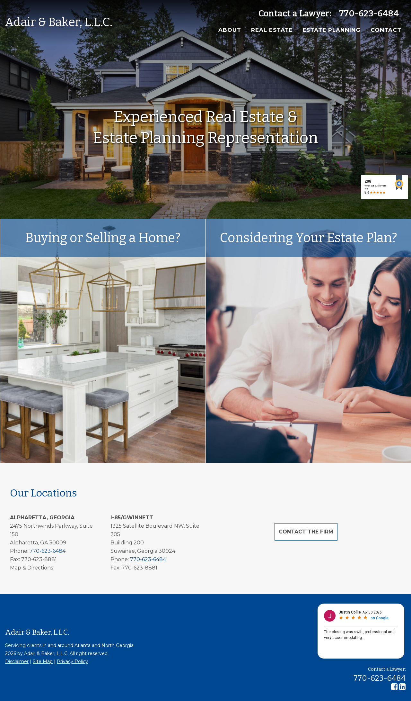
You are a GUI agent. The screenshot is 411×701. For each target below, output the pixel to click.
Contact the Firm (306, 532)
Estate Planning (331, 30)
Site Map (43, 661)
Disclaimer (17, 661)
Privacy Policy (72, 661)
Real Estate (272, 30)
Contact (386, 30)
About (229, 30)
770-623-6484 (369, 14)
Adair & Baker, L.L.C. (58, 22)
